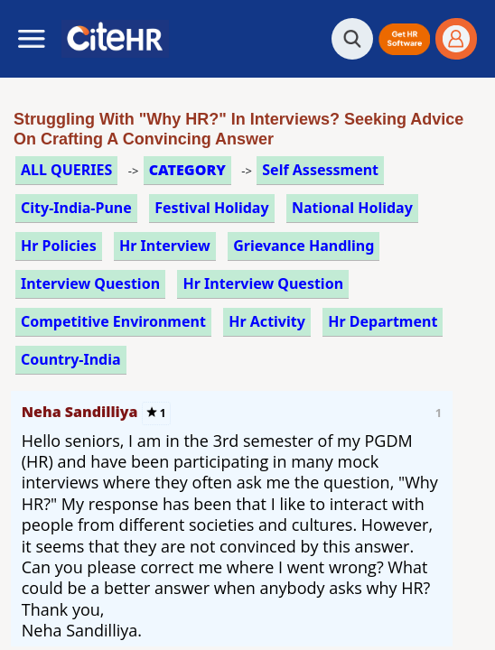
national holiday (352, 208)
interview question (90, 283)
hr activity (267, 321)
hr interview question (262, 283)
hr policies (59, 245)
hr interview (164, 245)
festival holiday (211, 208)
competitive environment (113, 321)
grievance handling (303, 245)
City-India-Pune (76, 208)
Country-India (71, 359)
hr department (382, 321)
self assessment (320, 170)
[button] (404, 39)
